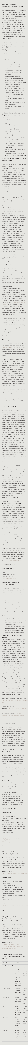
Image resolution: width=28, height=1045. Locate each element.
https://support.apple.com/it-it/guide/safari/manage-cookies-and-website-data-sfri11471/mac (12, 946)
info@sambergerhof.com (15, 560)
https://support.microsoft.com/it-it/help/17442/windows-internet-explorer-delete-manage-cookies (13, 840)
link (13, 261)
